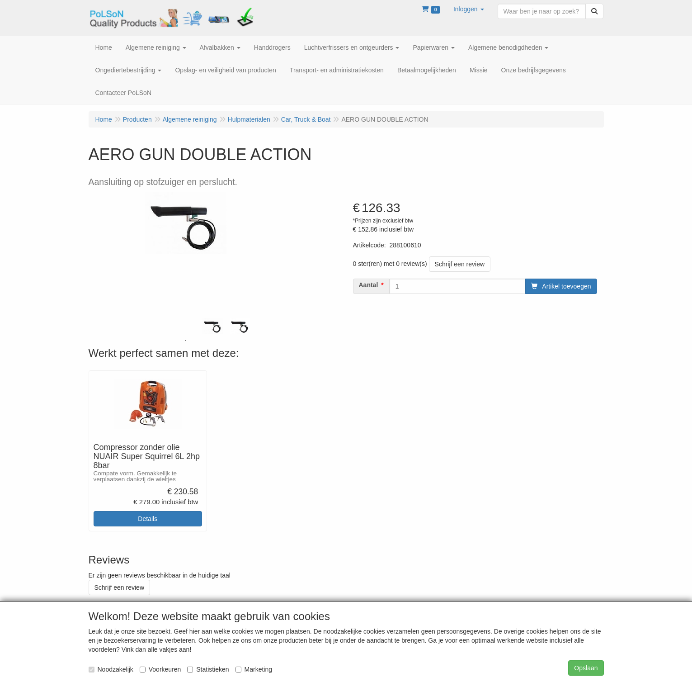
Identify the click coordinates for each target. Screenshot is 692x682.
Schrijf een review (460, 264)
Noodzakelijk (111, 669)
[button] (469, 9)
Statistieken (208, 669)
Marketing (253, 669)
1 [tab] (185, 340)
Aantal (368, 285)
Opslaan (586, 668)
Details (147, 518)
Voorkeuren (160, 669)
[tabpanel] (212, 326)
